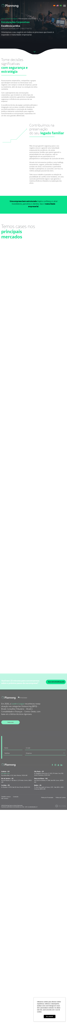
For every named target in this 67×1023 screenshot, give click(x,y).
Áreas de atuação (11, 18)
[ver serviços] (34, 51)
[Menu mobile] (64, 6)
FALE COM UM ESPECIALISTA (56, 682)
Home (3, 18)
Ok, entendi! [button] (49, 1016)
